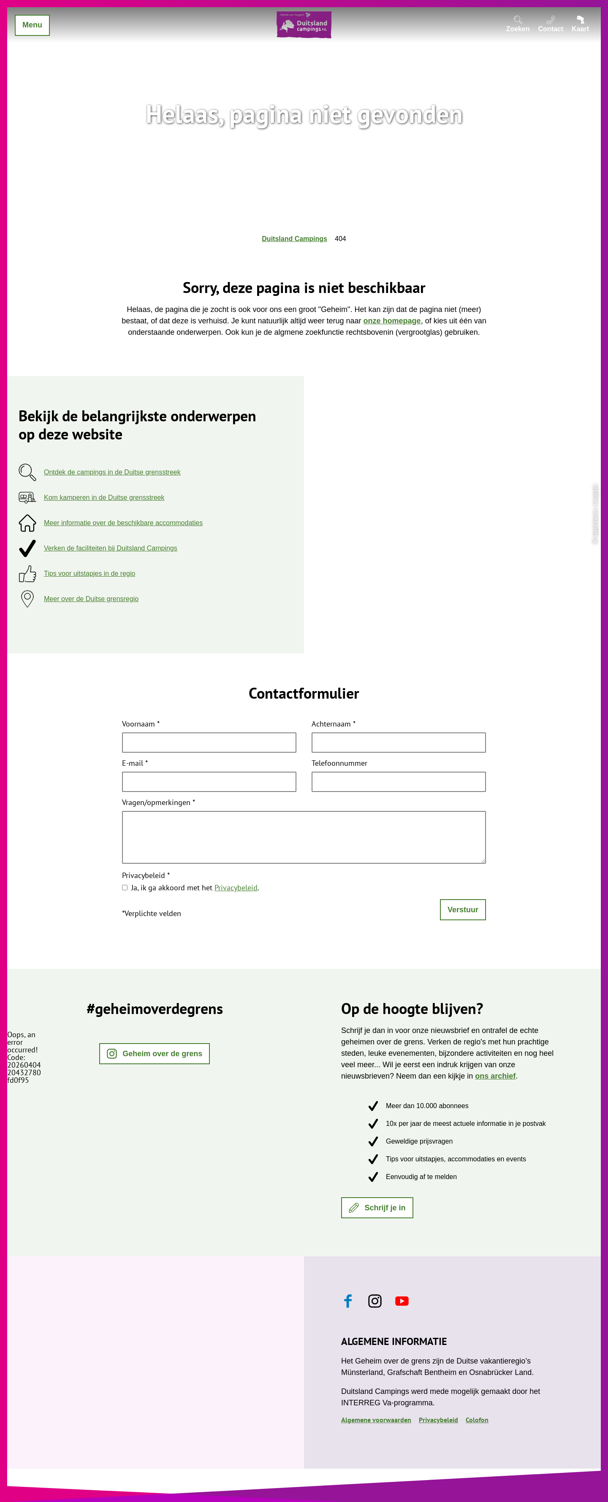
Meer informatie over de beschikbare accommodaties (123, 522)
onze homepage (392, 321)
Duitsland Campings (294, 238)
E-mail (135, 763)
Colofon (477, 1419)
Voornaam (141, 724)
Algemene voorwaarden (376, 1419)
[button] (154, 1053)
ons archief (495, 1076)
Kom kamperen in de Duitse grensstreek (104, 497)
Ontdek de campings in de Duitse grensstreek (112, 472)
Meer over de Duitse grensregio (91, 598)
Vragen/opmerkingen (158, 803)
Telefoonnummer (339, 763)
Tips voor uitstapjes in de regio (89, 573)
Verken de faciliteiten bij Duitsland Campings (110, 548)
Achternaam (334, 724)
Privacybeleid (146, 876)
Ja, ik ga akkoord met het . (195, 887)
